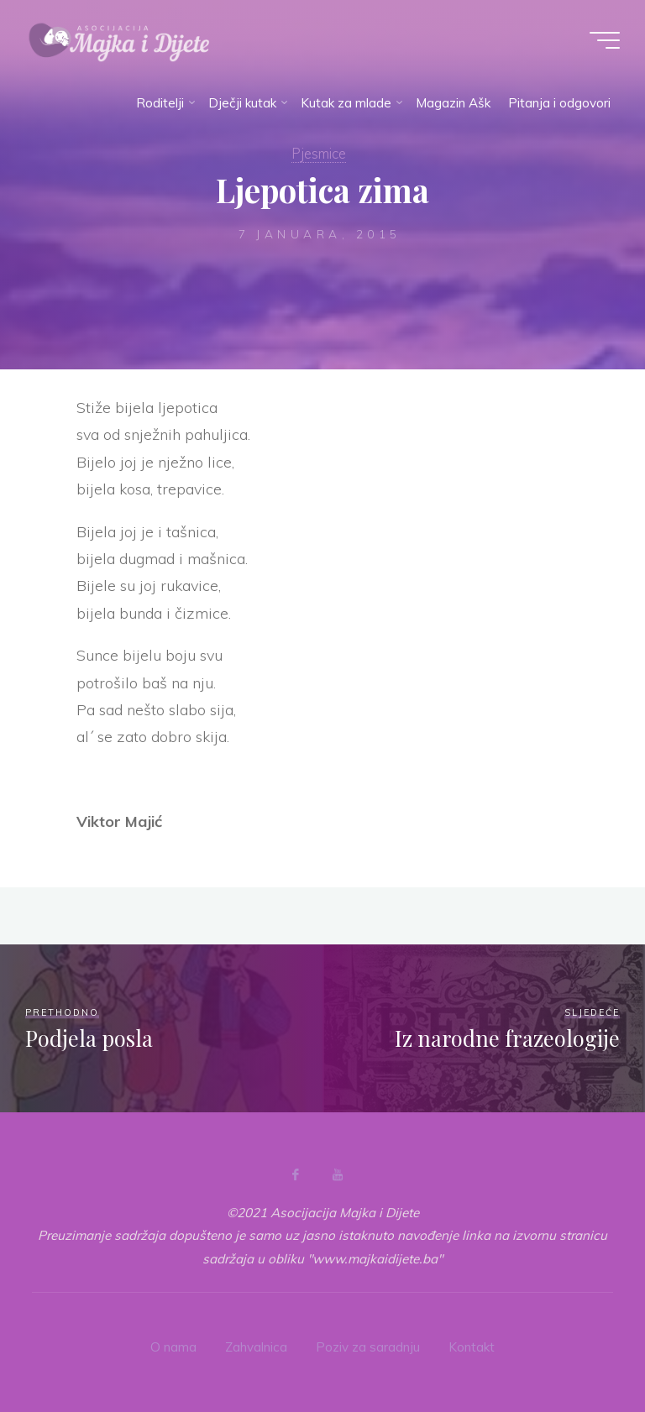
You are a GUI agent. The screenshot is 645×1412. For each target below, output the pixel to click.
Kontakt (471, 1347)
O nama (173, 1347)
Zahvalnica (256, 1347)
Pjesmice (318, 153)
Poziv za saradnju (368, 1347)
